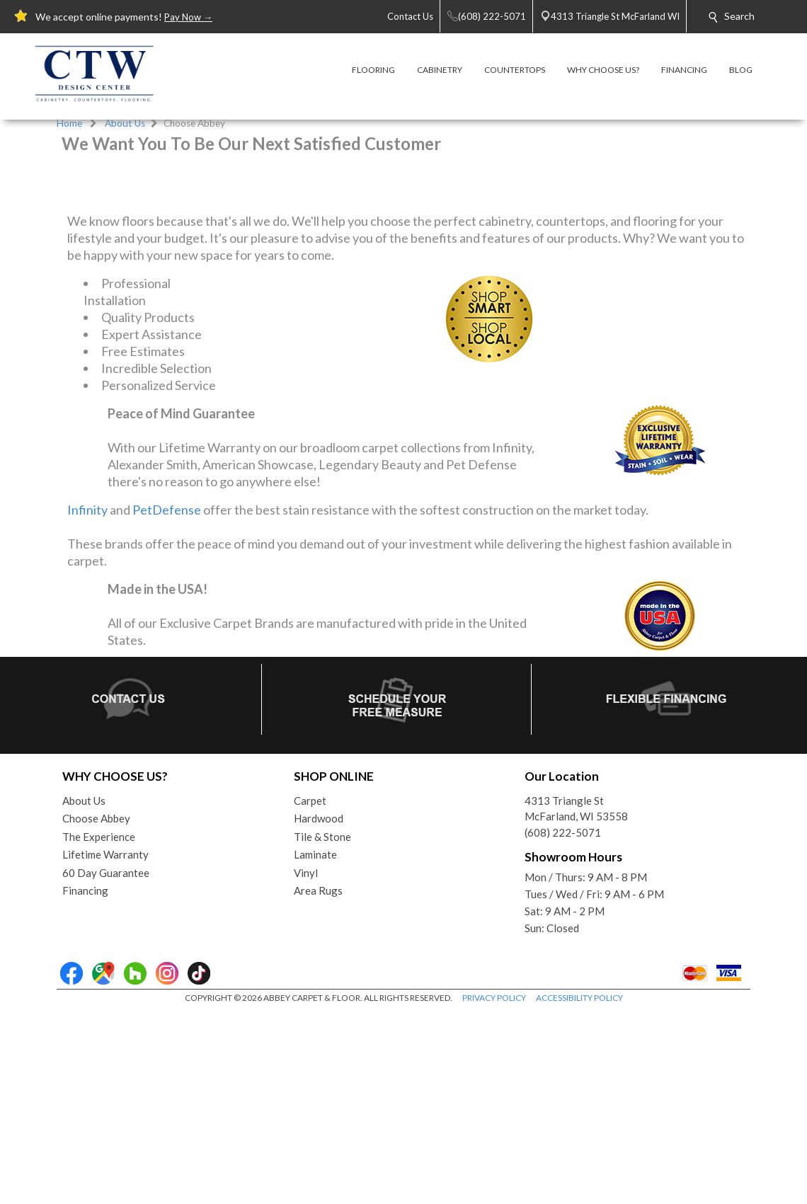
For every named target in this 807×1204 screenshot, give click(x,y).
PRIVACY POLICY (494, 1196)
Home (69, 123)
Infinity (87, 708)
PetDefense (166, 708)
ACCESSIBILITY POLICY (579, 1196)
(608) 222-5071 (563, 1031)
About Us (125, 123)
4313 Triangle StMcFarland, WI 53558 (576, 1007)
